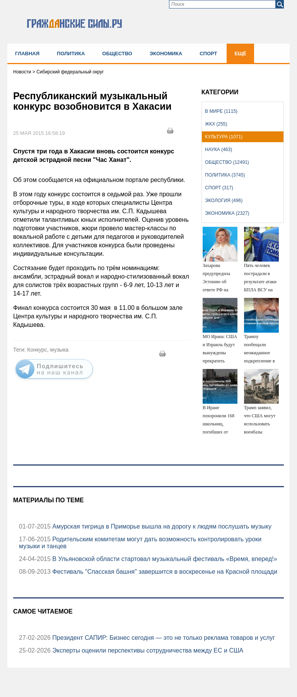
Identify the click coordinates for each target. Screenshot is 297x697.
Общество (117, 53)
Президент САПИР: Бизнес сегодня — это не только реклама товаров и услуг (163, 637)
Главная (27, 53)
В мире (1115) (221, 111)
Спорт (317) (219, 187)
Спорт (208, 53)
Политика (71, 53)
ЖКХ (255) (216, 124)
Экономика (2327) (227, 213)
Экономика (166, 53)
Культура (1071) (223, 136)
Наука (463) (218, 149)
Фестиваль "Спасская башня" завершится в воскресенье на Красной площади (164, 571)
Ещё (240, 53)
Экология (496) (223, 200)
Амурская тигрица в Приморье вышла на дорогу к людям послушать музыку (161, 526)
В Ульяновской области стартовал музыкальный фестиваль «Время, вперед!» (164, 559)
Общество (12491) (227, 162)
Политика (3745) (225, 175)
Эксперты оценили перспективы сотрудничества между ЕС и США (147, 650)
